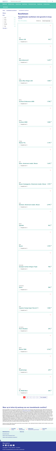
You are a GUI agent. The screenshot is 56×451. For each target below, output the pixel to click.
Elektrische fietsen (32, 4)
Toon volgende (43, 397)
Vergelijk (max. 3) (23, 41)
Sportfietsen (24, 4)
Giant (4, 17)
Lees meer (20, 18)
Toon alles (5, 28)
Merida (5, 24)
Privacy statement (11, 447)
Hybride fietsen (11, 4)
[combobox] (29, 1)
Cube (4, 22)
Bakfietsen (5, 4)
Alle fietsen (5, 7)
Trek (4, 26)
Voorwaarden (5, 447)
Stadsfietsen (39, 4)
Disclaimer (18, 447)
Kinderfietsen (18, 4)
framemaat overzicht (27, 410)
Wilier (4, 19)
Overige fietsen (47, 4)
